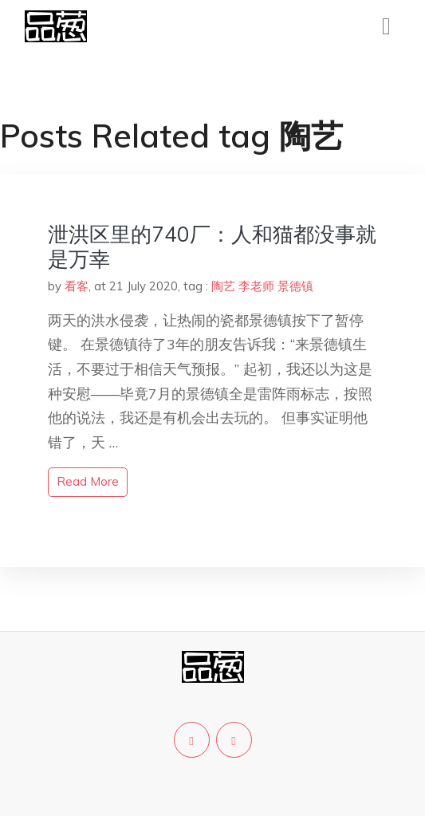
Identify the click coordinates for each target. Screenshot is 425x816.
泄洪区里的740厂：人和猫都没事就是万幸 (212, 246)
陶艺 (223, 286)
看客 (77, 286)
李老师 (256, 286)
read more (88, 481)
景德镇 (295, 286)
